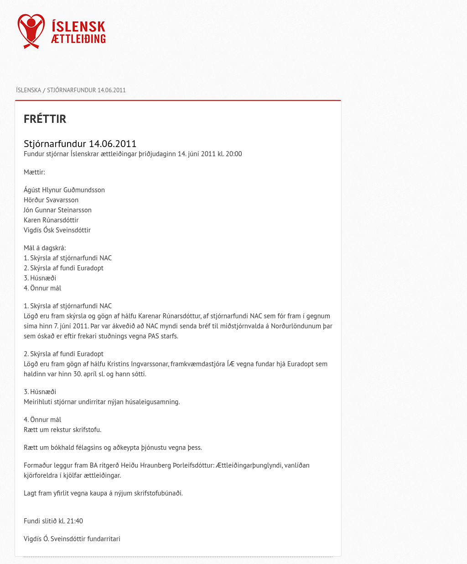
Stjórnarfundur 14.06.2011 (86, 90)
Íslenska (28, 90)
